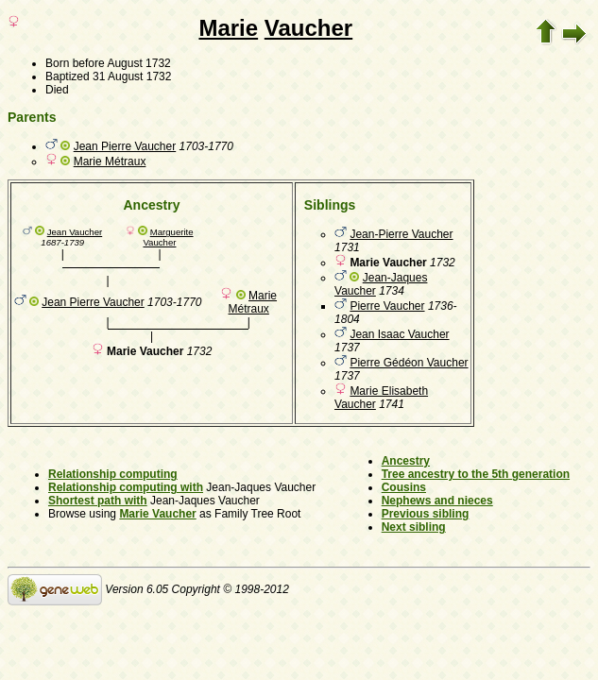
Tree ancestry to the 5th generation (476, 474)
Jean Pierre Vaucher (125, 146)
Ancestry (406, 461)
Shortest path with (97, 500)
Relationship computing (113, 474)
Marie (228, 28)
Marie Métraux (110, 161)
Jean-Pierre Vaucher (401, 234)
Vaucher (308, 28)
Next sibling (414, 527)
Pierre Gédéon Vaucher (409, 362)
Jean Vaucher (75, 232)
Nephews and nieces (437, 500)
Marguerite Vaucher (168, 237)
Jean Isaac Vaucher (399, 334)
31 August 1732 (132, 76)
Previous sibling (426, 513)
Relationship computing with (125, 487)
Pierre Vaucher (387, 306)
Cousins (404, 487)
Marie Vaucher (157, 513)
